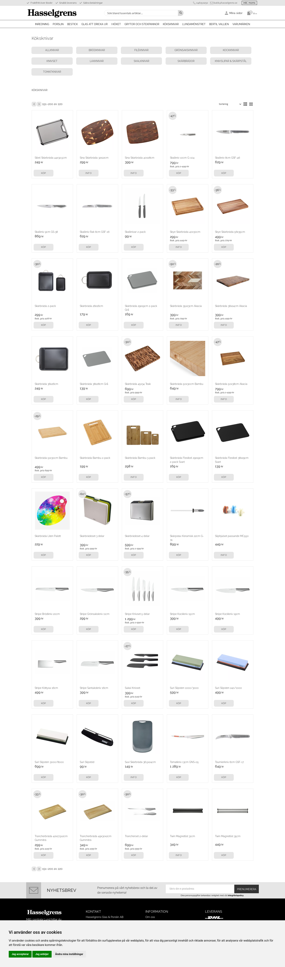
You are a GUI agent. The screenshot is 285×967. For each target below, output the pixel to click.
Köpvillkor (151, 918)
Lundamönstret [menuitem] (194, 24)
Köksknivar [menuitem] (171, 24)
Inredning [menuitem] (42, 24)
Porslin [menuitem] (58, 24)
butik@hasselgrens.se (223, 3)
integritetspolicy (236, 888)
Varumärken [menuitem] (241, 24)
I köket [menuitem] (116, 24)
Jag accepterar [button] (20, 954)
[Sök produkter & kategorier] (140, 13)
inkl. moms (248, 2)
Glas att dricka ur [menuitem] (94, 24)
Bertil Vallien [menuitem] (219, 24)
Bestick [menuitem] (72, 24)
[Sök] (180, 13)
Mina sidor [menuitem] (236, 13)
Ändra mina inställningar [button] (69, 954)
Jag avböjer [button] (42, 954)
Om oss (150, 910)
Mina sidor (151, 914)
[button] (245, 97)
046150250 (200, 3)
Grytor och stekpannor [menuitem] (142, 24)
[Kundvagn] (251, 13)
